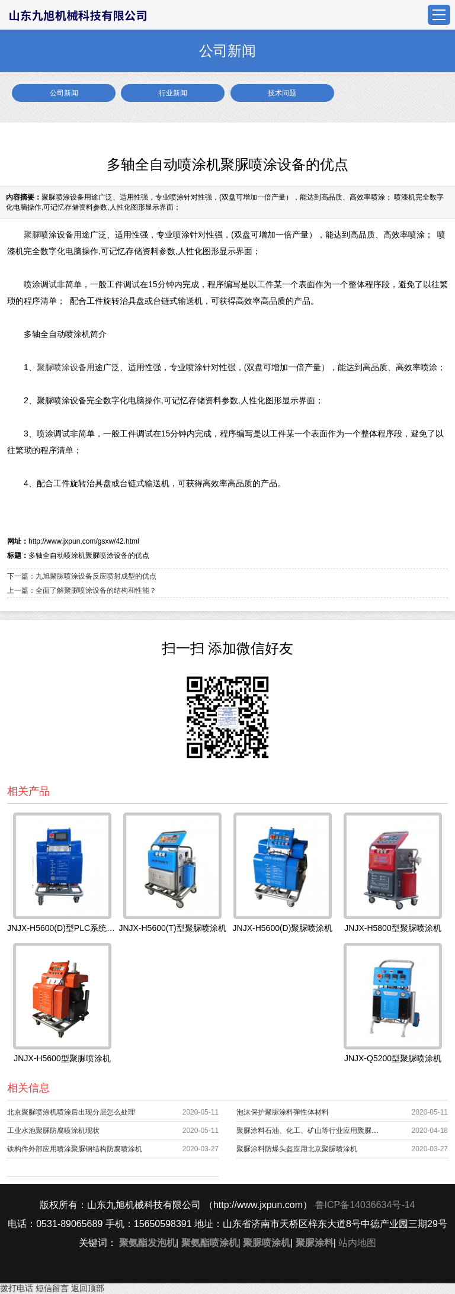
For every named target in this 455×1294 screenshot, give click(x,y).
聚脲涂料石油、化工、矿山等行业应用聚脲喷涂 (311, 1130)
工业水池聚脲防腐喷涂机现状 (53, 1130)
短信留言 (52, 1288)
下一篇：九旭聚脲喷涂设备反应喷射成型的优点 (81, 576)
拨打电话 (16, 1288)
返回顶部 (87, 1288)
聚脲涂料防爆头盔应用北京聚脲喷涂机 (296, 1149)
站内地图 (357, 1243)
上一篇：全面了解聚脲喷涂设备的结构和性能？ (81, 590)
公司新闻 (64, 93)
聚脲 (32, 234)
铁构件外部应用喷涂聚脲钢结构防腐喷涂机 (74, 1149)
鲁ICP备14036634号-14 (365, 1205)
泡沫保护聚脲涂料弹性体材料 (282, 1112)
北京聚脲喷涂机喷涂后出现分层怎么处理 (71, 1112)
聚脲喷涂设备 (61, 367)
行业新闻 (173, 93)
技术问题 (282, 93)
